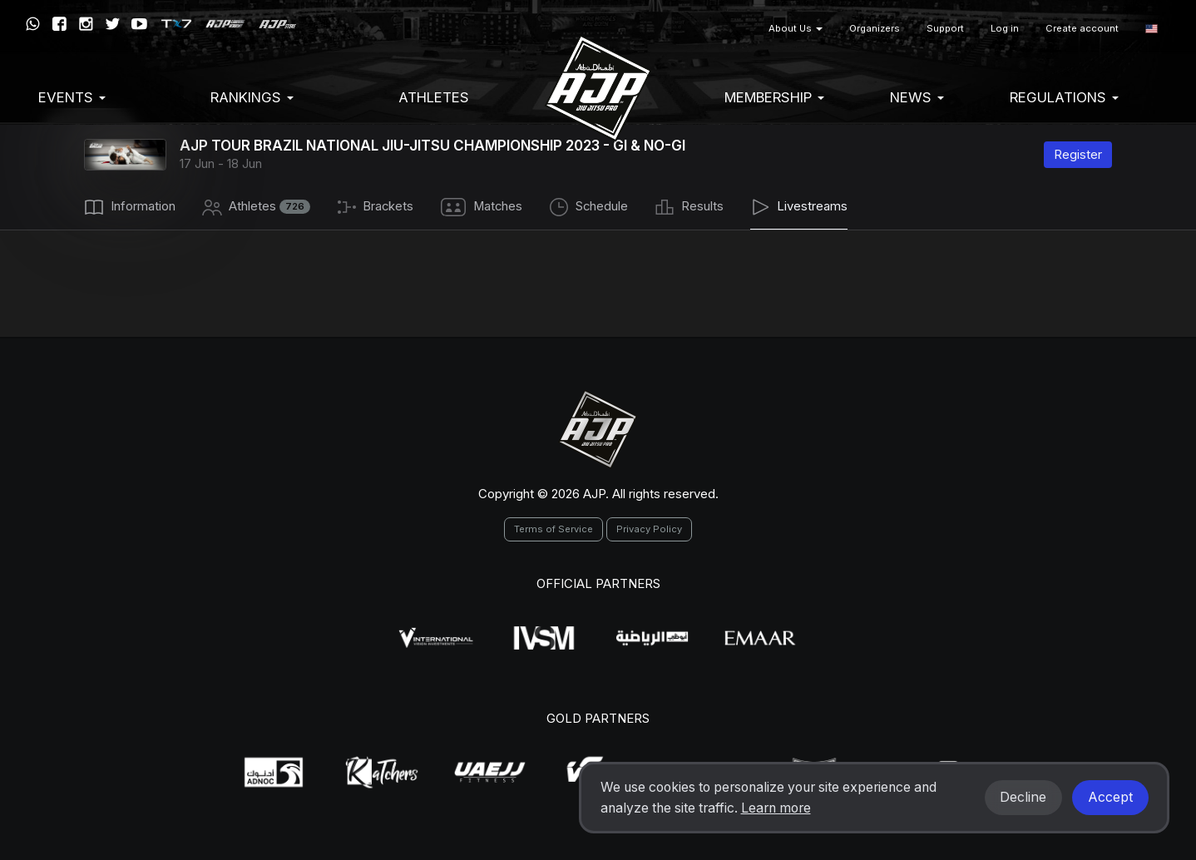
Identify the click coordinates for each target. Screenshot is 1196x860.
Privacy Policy (649, 529)
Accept (1110, 797)
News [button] (917, 97)
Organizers (874, 28)
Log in (1005, 28)
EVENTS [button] (72, 97)
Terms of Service (553, 529)
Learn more (776, 808)
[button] (1151, 28)
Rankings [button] (252, 97)
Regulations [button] (1064, 97)
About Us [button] (796, 28)
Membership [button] (774, 97)
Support (945, 28)
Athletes (433, 97)
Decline (1023, 797)
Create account (1082, 28)
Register (1078, 154)
